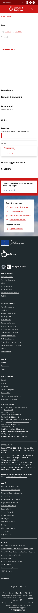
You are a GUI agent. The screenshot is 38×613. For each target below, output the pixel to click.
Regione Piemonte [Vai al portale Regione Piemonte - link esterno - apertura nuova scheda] (7, 2)
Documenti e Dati (7, 286)
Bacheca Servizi (6, 509)
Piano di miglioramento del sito (11, 493)
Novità (9, 16)
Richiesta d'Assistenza (8, 506)
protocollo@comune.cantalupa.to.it (17, 422)
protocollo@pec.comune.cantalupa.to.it (18, 419)
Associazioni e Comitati (9, 399)
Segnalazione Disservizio (9, 502)
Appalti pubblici (6, 316)
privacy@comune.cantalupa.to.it (16, 477)
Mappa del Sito (6, 534)
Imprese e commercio (8, 335)
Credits (3, 525)
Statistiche (5, 531)
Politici (3, 296)
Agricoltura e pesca (7, 307)
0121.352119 (9, 412)
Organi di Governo (7, 277)
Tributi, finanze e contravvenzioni (12, 345)
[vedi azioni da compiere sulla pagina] (16, 31)
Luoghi (3, 383)
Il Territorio (4, 386)
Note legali (5, 518)
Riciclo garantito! (6, 558)
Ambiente (4, 310)
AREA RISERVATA (17, 610)
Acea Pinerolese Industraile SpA (12, 561)
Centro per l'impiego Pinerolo (10, 555)
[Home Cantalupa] (18, 8)
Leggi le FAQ (5, 496)
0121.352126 (8, 410)
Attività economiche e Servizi (11, 396)
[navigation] (4, 8)
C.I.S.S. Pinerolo (6, 564)
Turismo (3, 348)
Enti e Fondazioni (7, 289)
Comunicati (5, 366)
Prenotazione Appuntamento (11, 499)
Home (3, 16)
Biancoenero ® (20, 605)
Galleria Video (5, 393)
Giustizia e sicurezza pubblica (10, 332)
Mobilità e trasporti (7, 339)
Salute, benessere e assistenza (11, 342)
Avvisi (3, 369)
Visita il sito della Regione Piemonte (13, 545)
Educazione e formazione (9, 329)
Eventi (3, 380)
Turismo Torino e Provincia (9, 568)
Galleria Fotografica (7, 389)
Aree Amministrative (8, 280)
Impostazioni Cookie (8, 521)
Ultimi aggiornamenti (8, 528)
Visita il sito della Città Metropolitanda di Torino (17, 548)
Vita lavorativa (6, 351)
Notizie (3, 362)
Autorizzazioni (6, 319)
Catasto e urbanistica (8, 323)
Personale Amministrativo (10, 293)
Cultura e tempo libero (8, 326)
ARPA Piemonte (6, 571)
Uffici (3, 283)
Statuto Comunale (7, 512)
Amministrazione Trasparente (11, 486)
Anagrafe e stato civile (8, 313)
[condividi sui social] (6, 31)
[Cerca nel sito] (32, 8)
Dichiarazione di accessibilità (10, 490)
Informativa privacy (7, 515)
